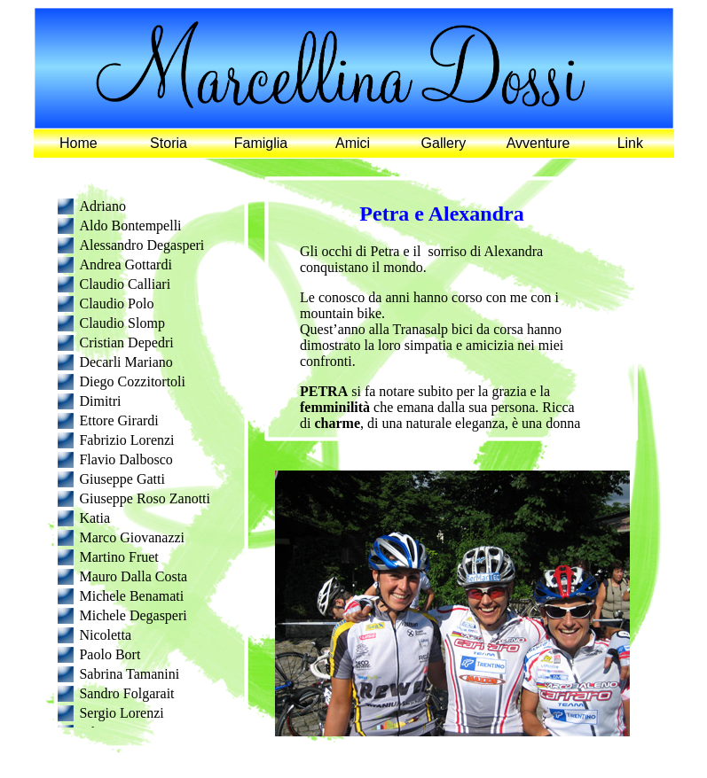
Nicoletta (105, 634)
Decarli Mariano (125, 362)
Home (78, 143)
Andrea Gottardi (125, 264)
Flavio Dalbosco (125, 459)
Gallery (444, 143)
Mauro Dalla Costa (133, 576)
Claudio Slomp (121, 323)
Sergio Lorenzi (121, 712)
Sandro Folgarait (126, 693)
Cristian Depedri (126, 342)
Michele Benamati (131, 595)
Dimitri (100, 400)
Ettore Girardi (118, 420)
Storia (168, 143)
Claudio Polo (116, 303)
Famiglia (260, 143)
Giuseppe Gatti (121, 478)
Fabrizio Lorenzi (126, 439)
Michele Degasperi (132, 615)
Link (630, 143)
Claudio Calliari (124, 284)
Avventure (538, 143)
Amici (352, 143)
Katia (94, 517)
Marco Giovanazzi (132, 537)
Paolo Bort (109, 654)
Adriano (102, 206)
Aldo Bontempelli (130, 225)
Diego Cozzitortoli (132, 381)
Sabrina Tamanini (129, 673)
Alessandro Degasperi (141, 245)
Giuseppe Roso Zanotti (144, 498)
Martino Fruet (118, 556)
